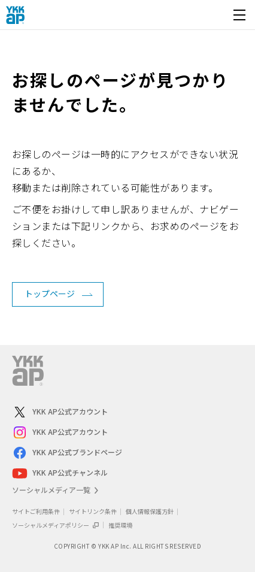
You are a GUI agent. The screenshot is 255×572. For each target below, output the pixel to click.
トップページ (50, 293)
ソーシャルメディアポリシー (55, 524)
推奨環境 (120, 524)
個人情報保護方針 (150, 511)
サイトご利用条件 (36, 511)
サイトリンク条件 (93, 511)
